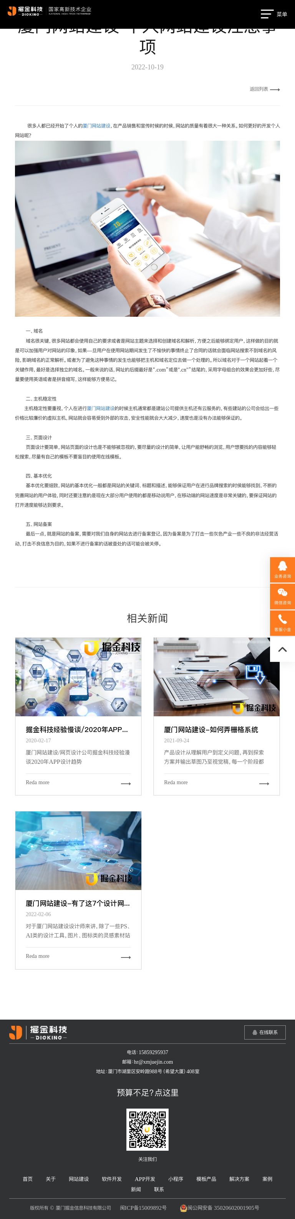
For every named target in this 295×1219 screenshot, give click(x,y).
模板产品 (206, 1179)
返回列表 (265, 89)
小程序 (175, 1179)
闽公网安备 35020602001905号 (219, 1208)
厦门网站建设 (96, 125)
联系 (159, 1189)
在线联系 (268, 1032)
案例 (267, 1179)
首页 (28, 1179)
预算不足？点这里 (148, 1092)
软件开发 (112, 1179)
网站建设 (79, 1179)
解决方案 (239, 1179)
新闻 (136, 1189)
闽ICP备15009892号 (143, 1208)
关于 (51, 1179)
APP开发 (145, 1179)
